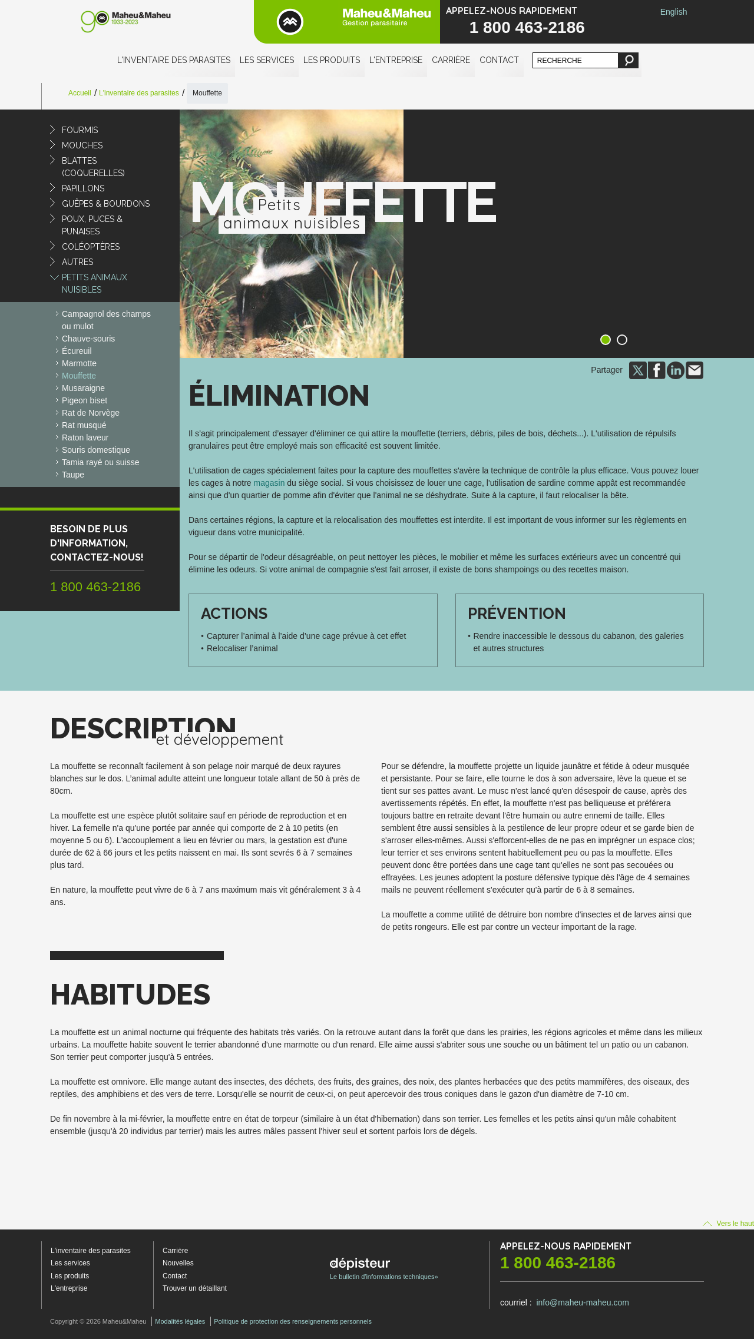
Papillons (83, 188)
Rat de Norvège (91, 412)
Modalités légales (180, 1321)
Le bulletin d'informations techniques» (384, 1269)
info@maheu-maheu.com (582, 1302)
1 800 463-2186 (527, 27)
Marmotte (79, 363)
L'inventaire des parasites (173, 60)
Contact (499, 60)
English (673, 11)
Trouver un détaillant (195, 1288)
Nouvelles (178, 1263)
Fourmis (80, 130)
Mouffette (79, 375)
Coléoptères (91, 246)
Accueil (79, 93)
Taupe (73, 474)
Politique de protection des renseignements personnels (293, 1321)
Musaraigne (83, 388)
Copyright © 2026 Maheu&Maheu (98, 1321)
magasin (269, 483)
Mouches (82, 145)
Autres (77, 262)
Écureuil (77, 351)
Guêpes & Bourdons (106, 203)
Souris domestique (96, 450)
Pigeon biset (84, 400)
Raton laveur (85, 437)
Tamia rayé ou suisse (101, 462)
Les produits (331, 60)
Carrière (451, 60)
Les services (267, 60)
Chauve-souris (88, 338)
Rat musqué (84, 425)
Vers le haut (728, 1223)
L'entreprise (395, 60)
